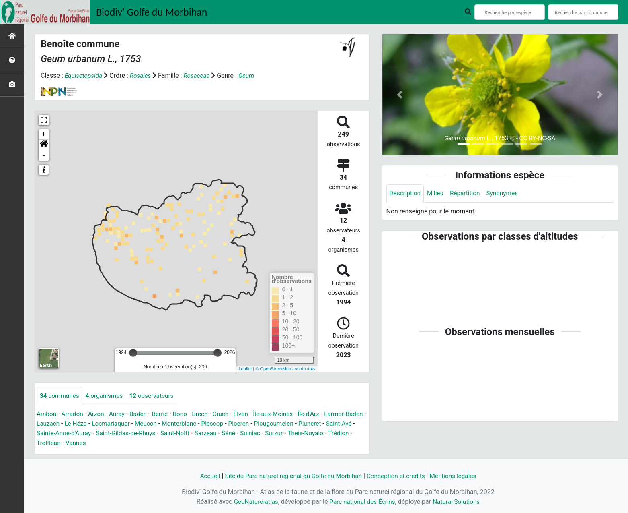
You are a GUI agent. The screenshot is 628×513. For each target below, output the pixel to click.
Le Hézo (100, 424)
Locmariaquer (137, 424)
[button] (44, 145)
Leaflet (245, 368)
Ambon (47, 414)
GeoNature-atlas (253, 501)
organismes (106, 396)
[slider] (133, 353)
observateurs (156, 396)
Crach (227, 414)
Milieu (437, 193)
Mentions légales (457, 476)
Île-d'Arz (319, 414)
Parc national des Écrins (362, 501)
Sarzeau (244, 433)
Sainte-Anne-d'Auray (96, 433)
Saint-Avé (50, 433)
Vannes (106, 443)
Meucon (173, 424)
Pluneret (343, 424)
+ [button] (44, 134)
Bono (185, 414)
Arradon (73, 414)
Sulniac (290, 433)
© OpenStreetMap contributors (285, 368)
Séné (268, 433)
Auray (120, 414)
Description (406, 193)
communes (60, 396)
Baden (142, 414)
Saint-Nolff (212, 433)
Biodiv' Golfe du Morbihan (151, 12)
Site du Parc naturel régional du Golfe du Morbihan (291, 476)
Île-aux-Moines (282, 414)
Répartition (467, 193)
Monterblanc (208, 424)
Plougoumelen (306, 424)
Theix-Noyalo (348, 433)
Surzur (315, 433)
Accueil (204, 476)
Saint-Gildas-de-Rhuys (161, 433)
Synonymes (506, 193)
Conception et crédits (398, 476)
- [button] (44, 155)
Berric (164, 414)
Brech (205, 414)
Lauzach (72, 424)
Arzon (98, 414)
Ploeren (270, 424)
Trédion (51, 443)
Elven (248, 414)
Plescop (242, 424)
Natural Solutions (459, 501)
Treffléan (78, 443)
